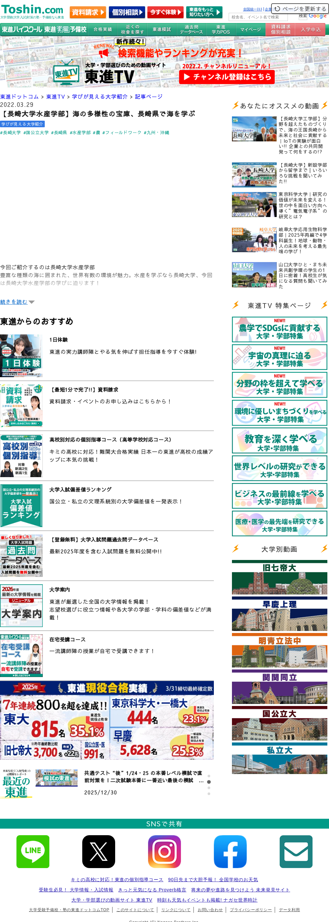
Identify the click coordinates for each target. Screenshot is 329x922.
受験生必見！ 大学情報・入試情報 (76, 889)
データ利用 (289, 910)
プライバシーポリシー (251, 910)
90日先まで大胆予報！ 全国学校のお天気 (213, 879)
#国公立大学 (36, 132)
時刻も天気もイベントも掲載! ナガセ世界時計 (207, 900)
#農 (96, 132)
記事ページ (149, 96)
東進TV (55, 96)
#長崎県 (59, 132)
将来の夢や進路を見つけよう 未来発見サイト (240, 889)
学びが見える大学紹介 (100, 96)
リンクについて (176, 910)
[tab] (209, 776)
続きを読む (14, 301)
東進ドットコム (19, 96)
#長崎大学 (10, 132)
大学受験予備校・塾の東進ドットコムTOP (69, 910)
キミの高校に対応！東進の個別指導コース (117, 879)
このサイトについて (135, 910)
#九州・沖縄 (156, 132)
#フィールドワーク (121, 132)
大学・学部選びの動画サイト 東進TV (111, 900)
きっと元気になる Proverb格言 (152, 889)
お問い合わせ (210, 910)
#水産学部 (80, 132)
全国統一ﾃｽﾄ (253, 9)
